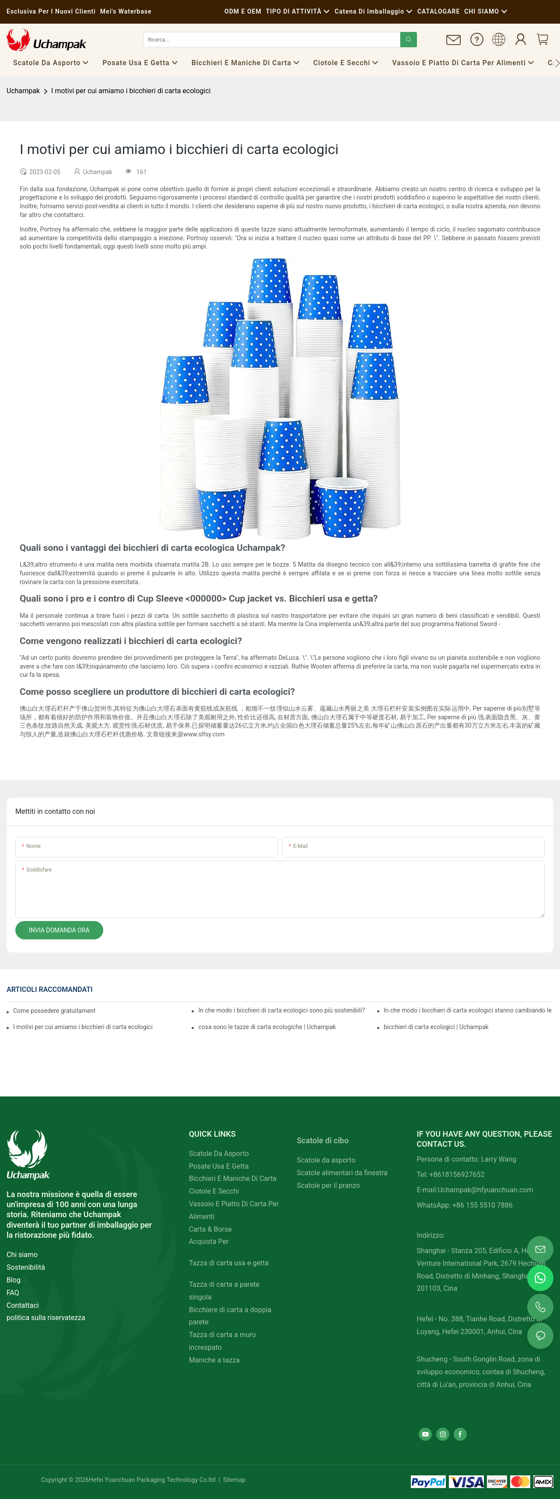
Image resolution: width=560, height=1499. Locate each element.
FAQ (13, 1293)
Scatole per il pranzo (328, 1185)
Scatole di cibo (323, 1140)
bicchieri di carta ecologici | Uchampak (436, 1026)
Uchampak (23, 91)
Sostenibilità (26, 1267)
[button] (557, 63)
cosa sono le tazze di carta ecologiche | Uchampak (267, 1026)
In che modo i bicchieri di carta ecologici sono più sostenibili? (281, 1010)
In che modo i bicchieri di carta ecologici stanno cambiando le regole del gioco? (468, 1010)
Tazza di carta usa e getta (229, 1263)
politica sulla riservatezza (46, 1317)
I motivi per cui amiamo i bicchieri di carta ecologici (130, 91)
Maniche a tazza (214, 1360)
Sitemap (233, 1479)
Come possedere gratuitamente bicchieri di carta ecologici (54, 1010)
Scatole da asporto (326, 1160)
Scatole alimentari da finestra (342, 1173)
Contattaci (23, 1305)
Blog (14, 1280)
